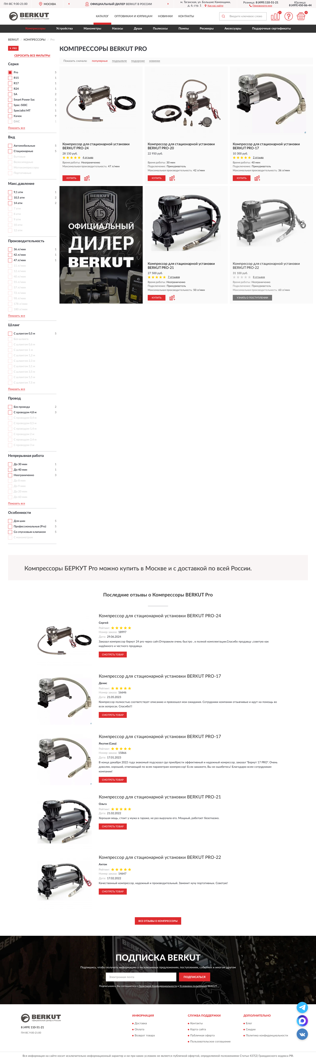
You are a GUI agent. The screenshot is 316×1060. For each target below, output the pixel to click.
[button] (260, 5)
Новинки (165, 16)
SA (15, 94)
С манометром (23, 537)
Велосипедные (23, 162)
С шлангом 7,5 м (24, 382)
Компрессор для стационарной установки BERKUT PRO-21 (160, 797)
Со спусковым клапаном (30, 532)
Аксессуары (233, 28)
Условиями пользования (193, 986)
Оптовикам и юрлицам (133, 16)
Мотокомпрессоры (26, 167)
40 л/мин (20, 276)
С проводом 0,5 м (25, 423)
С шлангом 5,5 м (24, 377)
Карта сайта (198, 1029)
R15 (16, 78)
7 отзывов (174, 277)
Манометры (92, 28)
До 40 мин (20, 469)
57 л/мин (20, 287)
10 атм (18, 225)
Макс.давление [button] (21, 184)
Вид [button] (11, 137)
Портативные (22, 173)
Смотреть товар (113, 654)
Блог (249, 1023)
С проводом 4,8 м (25, 412)
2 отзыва (258, 157)
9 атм (17, 219)
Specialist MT (22, 110)
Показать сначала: (75, 61)
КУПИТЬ (71, 178)
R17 (16, 83)
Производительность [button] (26, 241)
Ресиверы (207, 28)
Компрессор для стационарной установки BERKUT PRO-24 (160, 616)
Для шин (19, 521)
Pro (16, 72)
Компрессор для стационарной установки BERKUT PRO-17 (160, 676)
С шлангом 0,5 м (24, 333)
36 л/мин (20, 249)
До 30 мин (20, 464)
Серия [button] (13, 64)
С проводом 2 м (24, 434)
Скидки (251, 1029)
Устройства (64, 28)
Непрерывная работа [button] (26, 456)
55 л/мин (20, 282)
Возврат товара (145, 1035)
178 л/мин (20, 304)
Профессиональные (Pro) (30, 526)
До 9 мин (20, 486)
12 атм (18, 230)
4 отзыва (88, 157)
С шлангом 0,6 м (24, 344)
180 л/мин (20, 309)
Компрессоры (35, 28)
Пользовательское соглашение (210, 1041)
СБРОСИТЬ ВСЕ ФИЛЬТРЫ (32, 55)
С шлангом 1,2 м (24, 355)
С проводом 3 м (24, 445)
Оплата (139, 1029)
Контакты (186, 16)
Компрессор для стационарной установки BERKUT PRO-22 (160, 857)
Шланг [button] (14, 325)
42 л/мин (20, 254)
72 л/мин (20, 293)
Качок (18, 116)
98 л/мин (20, 298)
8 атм (17, 214)
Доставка (141, 1023)
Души (138, 28)
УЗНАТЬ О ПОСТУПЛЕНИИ (252, 298)
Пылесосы (160, 28)
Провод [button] (14, 398)
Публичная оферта (202, 1035)
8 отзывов (259, 277)
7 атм (17, 208)
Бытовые (19, 156)
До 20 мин (20, 491)
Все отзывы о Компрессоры (158, 921)
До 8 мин (20, 480)
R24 (16, 88)
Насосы (117, 28)
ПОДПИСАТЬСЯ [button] (195, 977)
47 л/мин (20, 260)
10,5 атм (19, 197)
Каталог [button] (102, 16)
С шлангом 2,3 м (24, 361)
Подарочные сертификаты (271, 28)
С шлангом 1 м (23, 350)
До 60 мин (20, 497)
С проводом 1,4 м (25, 428)
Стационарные (23, 151)
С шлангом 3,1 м (24, 366)
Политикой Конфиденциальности (158, 986)
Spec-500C (20, 105)
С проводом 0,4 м (25, 417)
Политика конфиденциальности (267, 1035)
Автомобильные (24, 145)
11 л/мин (20, 265)
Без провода (22, 407)
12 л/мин (20, 271)
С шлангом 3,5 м (24, 371)
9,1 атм (18, 192)
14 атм (18, 203)
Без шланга (21, 339)
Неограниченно (24, 475)
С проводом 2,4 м (25, 439)
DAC (17, 121)
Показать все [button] (16, 128)
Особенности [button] (19, 513)
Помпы (184, 28)
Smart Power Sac (24, 99)
